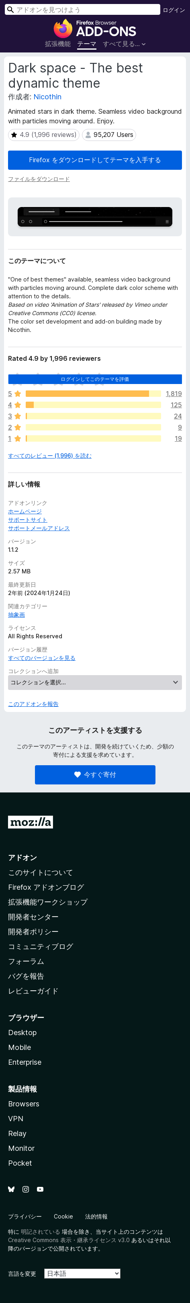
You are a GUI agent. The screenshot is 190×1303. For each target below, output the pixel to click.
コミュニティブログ (40, 946)
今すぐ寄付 (95, 774)
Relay (17, 1133)
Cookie (63, 1216)
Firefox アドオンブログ (46, 887)
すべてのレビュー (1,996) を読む (50, 455)
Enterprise (24, 1062)
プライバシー (25, 1216)
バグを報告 (26, 976)
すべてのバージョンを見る (42, 657)
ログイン (174, 9)
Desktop (22, 1032)
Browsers (23, 1104)
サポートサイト (27, 519)
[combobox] (82, 9)
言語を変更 (22, 1273)
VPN (15, 1118)
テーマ (86, 44)
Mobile (19, 1047)
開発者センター (33, 917)
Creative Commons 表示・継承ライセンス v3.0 (69, 1240)
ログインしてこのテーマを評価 (95, 379)
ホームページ (25, 511)
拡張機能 (58, 44)
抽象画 (16, 614)
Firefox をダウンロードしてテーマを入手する (95, 160)
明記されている (40, 1231)
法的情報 (96, 1216)
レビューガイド (33, 991)
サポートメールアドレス (39, 528)
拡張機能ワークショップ (48, 902)
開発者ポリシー (33, 931)
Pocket (20, 1163)
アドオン (22, 857)
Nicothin (47, 96)
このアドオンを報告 (33, 703)
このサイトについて (40, 872)
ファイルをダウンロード (39, 178)
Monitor (21, 1148)
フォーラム (26, 961)
